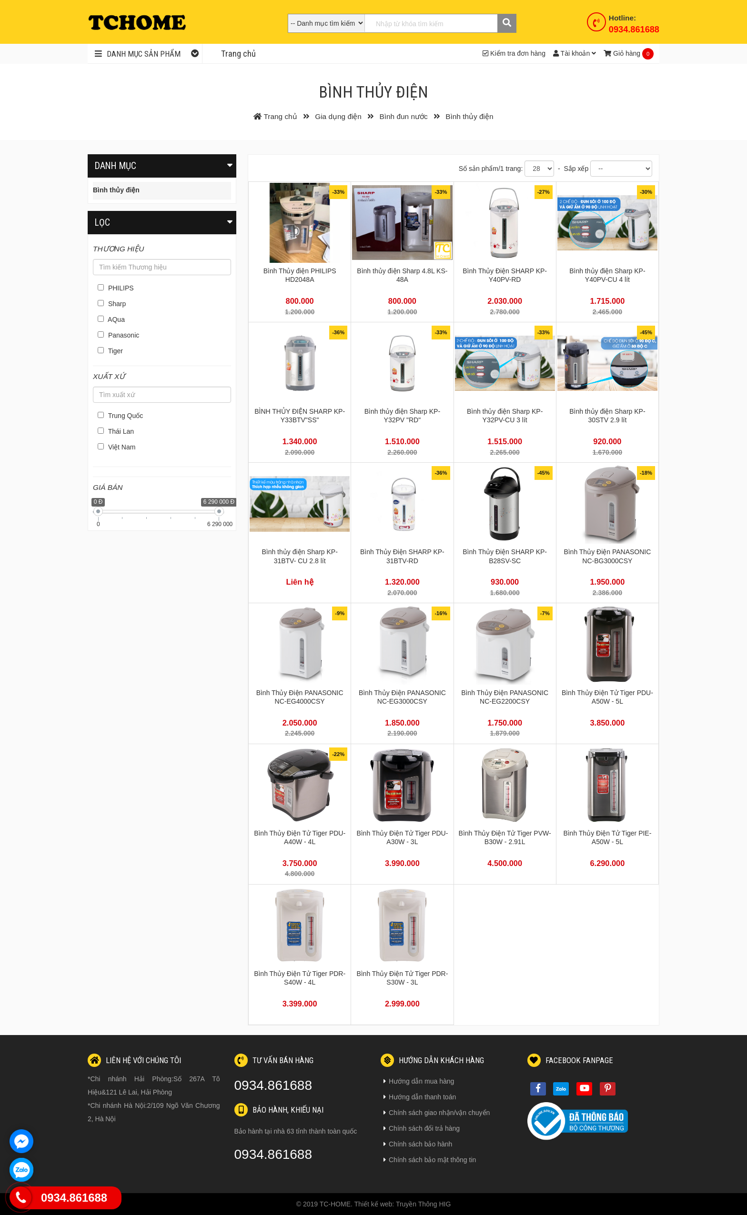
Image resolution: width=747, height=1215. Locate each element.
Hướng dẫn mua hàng (419, 1081)
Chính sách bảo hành (418, 1144)
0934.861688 (634, 29)
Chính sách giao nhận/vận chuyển (437, 1112)
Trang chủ (238, 54)
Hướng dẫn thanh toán (420, 1097)
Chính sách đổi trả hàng (422, 1128)
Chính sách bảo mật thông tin (430, 1160)
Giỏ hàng (622, 53)
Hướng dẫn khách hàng (432, 1060)
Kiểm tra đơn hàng (514, 53)
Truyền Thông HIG (423, 1204)
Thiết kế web (373, 1204)
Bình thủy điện (116, 190)
